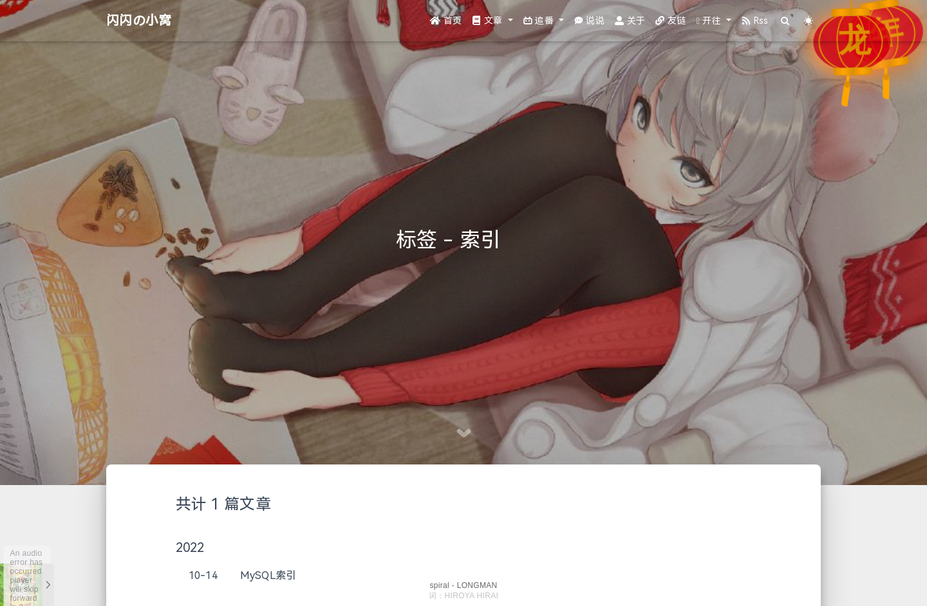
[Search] (786, 21)
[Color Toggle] (809, 21)
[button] (492, 21)
